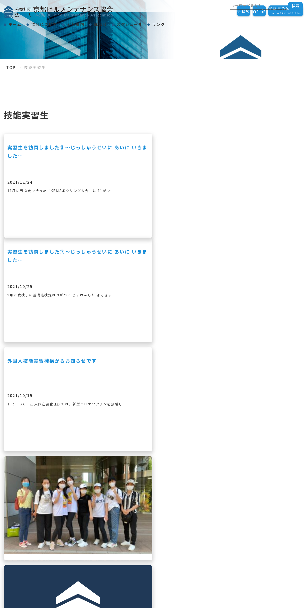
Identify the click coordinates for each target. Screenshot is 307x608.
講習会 (130, 22)
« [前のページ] (105, 492)
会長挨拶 (215, 536)
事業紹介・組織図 (224, 552)
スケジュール (168, 22)
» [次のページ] (202, 492)
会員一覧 (275, 582)
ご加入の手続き (281, 536)
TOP (11, 67)
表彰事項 (215, 544)
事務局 (220, 11)
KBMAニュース (222, 560)
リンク (205, 22)
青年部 (245, 11)
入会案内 (97, 22)
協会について (57, 22)
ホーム (19, 22)
